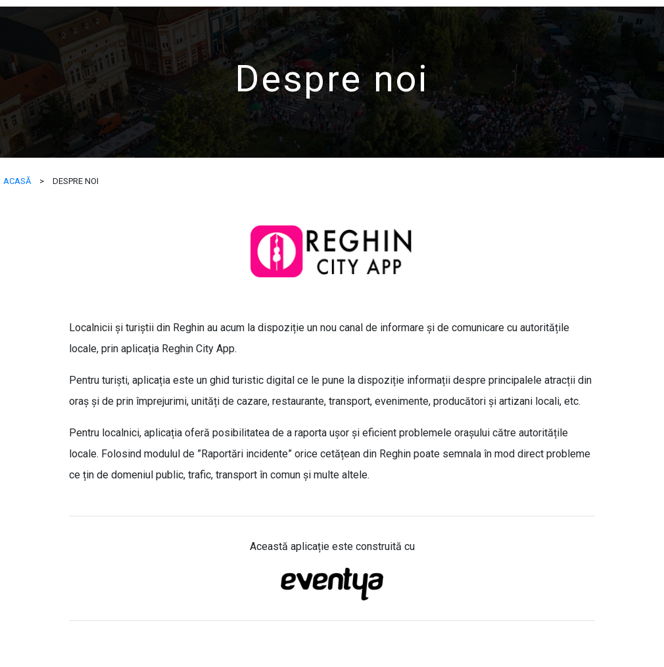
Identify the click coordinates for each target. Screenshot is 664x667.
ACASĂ (17, 181)
